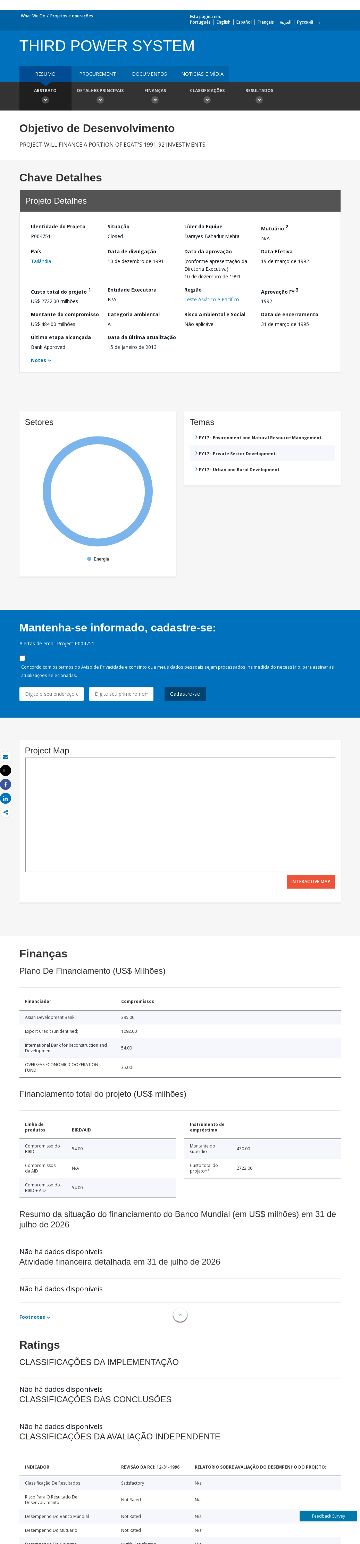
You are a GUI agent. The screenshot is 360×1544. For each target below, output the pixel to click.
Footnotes (32, 1317)
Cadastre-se (185, 694)
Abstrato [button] (45, 97)
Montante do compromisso (65, 314)
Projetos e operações (71, 16)
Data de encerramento (289, 314)
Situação (118, 226)
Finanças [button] (155, 97)
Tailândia (41, 261)
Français (266, 22)
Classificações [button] (207, 97)
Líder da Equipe (203, 226)
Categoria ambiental (134, 314)
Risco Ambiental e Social (214, 314)
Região (193, 289)
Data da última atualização (142, 337)
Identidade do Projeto (58, 226)
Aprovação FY (280, 290)
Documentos (149, 74)
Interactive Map (311, 881)
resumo (45, 74)
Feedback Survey (328, 1516)
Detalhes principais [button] (100, 97)
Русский (305, 22)
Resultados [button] (259, 97)
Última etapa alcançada (61, 337)
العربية (285, 22)
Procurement (97, 74)
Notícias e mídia (202, 74)
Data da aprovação (208, 251)
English (224, 22)
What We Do (33, 16)
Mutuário (274, 227)
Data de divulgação (132, 251)
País (36, 251)
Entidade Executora (132, 289)
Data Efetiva (277, 251)
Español (244, 22)
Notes (38, 360)
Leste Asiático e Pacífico (211, 299)
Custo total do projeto (61, 290)
